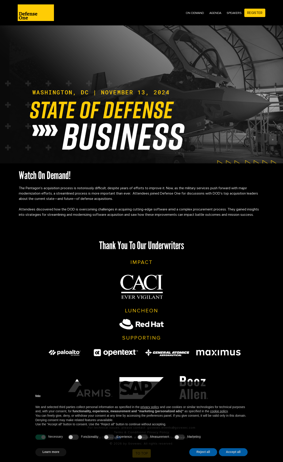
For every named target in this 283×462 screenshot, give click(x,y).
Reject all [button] (203, 457)
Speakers (234, 13)
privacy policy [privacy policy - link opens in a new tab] (149, 412)
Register (254, 13)
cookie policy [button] (219, 416)
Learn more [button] (50, 457)
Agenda (215, 13)
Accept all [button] (233, 457)
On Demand (195, 13)
